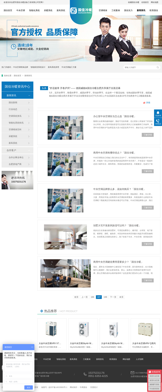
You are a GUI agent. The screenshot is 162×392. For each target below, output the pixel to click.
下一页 (113, 297)
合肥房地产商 (15, 164)
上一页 (84, 297)
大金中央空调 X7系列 (51, 343)
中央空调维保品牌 (20, 67)
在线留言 (145, 2)
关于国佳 (33, 359)
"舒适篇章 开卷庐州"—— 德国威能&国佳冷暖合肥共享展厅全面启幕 (84, 88)
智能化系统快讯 (16, 123)
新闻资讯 (141, 10)
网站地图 (154, 2)
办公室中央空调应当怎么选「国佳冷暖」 (114, 116)
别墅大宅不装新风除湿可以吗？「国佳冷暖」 (117, 225)
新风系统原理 (53, 67)
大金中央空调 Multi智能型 (116, 343)
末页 (121, 297)
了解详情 (147, 135)
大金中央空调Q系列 (144, 343)
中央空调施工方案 (69, 67)
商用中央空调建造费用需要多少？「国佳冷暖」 (118, 262)
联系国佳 (154, 10)
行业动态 (13, 109)
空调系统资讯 (15, 116)
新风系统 (61, 10)
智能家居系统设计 (38, 67)
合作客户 (11, 150)
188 (105, 297)
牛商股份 (83, 387)
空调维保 (103, 10)
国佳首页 (8, 10)
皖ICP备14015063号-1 (58, 387)
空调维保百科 (15, 129)
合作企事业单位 (16, 157)
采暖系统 (48, 10)
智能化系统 (34, 10)
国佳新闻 (13, 102)
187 (99, 297)
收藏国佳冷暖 (133, 2)
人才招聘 (139, 359)
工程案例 (115, 10)
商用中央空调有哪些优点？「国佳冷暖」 (114, 152)
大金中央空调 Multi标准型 (85, 343)
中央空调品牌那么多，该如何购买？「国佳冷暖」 (119, 189)
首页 (76, 297)
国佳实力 (128, 10)
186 (92, 297)
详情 (148, 103)
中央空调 (20, 10)
